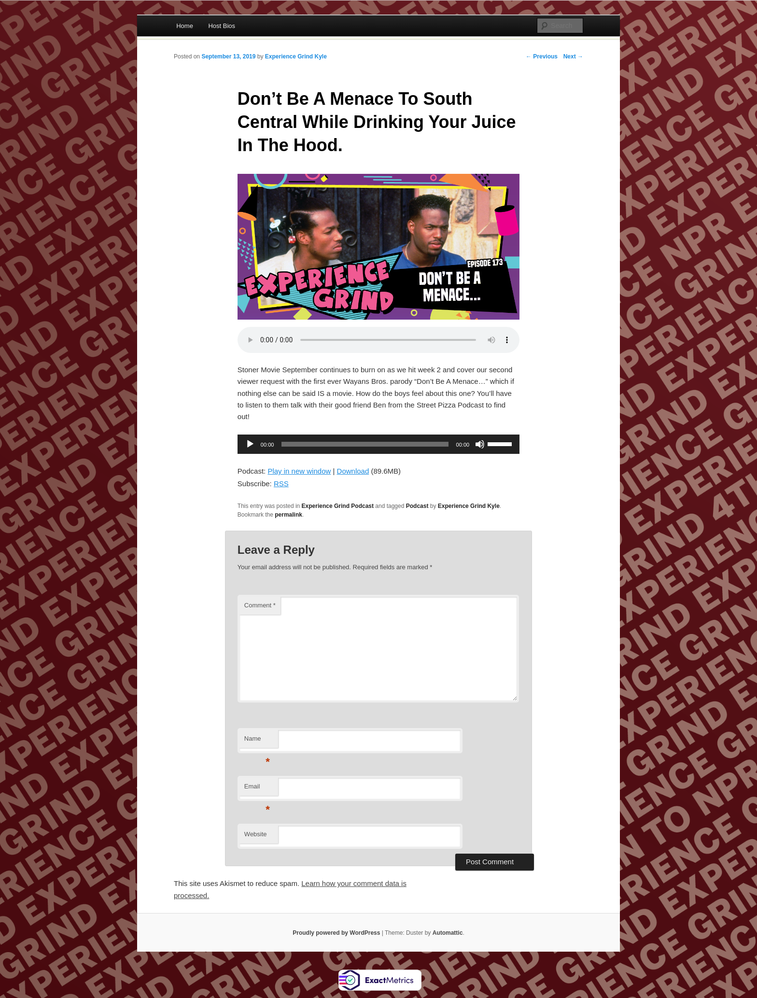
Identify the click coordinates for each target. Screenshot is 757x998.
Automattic (448, 932)
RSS (281, 483)
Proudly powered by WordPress (336, 932)
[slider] (364, 444)
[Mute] (480, 444)
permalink (288, 514)
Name (257, 741)
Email (257, 789)
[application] (378, 444)
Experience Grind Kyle (296, 56)
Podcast (417, 506)
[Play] (250, 444)
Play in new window (299, 471)
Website (255, 834)
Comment (260, 605)
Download (353, 471)
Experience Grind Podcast (338, 506)
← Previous (542, 56)
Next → (573, 56)
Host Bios (221, 25)
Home (184, 25)
